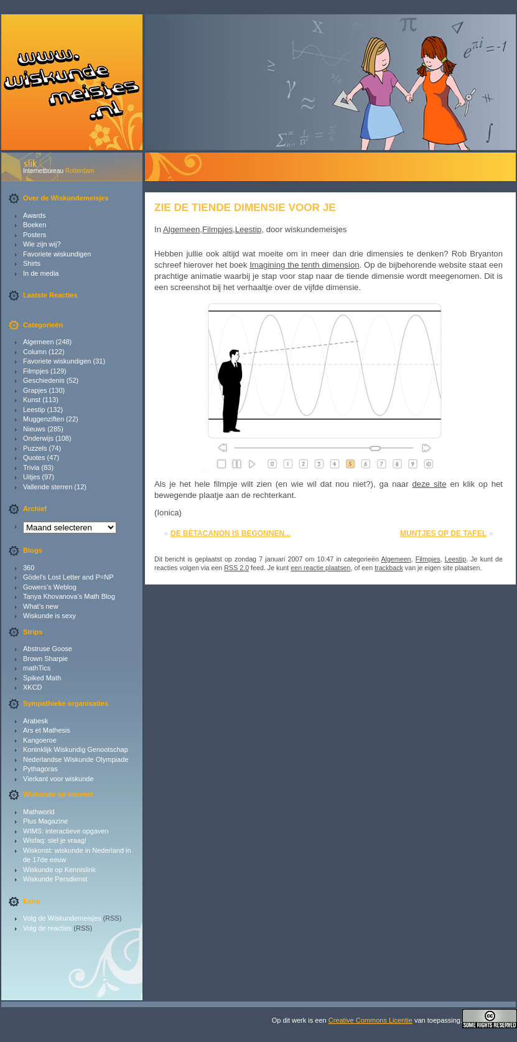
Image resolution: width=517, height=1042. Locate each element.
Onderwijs (38, 438)
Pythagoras (40, 768)
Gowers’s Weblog (50, 587)
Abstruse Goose (47, 648)
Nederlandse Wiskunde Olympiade (75, 759)
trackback (389, 567)
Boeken (34, 224)
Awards (34, 215)
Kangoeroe (40, 740)
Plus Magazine (45, 821)
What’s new (40, 606)
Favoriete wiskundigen (57, 254)
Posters (34, 234)
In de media (40, 273)
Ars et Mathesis (46, 730)
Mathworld (39, 811)
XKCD (32, 687)
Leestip (34, 409)
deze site (429, 484)
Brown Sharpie (45, 658)
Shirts (31, 263)
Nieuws (34, 429)
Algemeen (38, 341)
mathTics (36, 668)
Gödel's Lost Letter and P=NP (68, 577)
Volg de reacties (47, 928)
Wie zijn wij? (42, 244)
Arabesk (35, 721)
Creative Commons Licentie (370, 1020)
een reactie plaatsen (320, 567)
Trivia (31, 467)
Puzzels (35, 448)
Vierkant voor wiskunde (58, 778)
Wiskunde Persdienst (55, 879)
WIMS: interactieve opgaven (66, 831)
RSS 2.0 (236, 567)
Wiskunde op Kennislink (59, 869)
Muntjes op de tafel (443, 533)
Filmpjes (36, 371)
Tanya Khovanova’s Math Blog (69, 596)
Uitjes (31, 477)
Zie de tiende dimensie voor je (245, 207)
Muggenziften (43, 419)
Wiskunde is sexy (49, 615)
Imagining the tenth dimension (304, 265)
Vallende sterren (47, 486)
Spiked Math (42, 678)
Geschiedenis (44, 380)
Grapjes (35, 390)
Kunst (31, 399)
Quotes (34, 457)
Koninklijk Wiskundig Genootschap (75, 749)
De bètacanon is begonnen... (230, 533)
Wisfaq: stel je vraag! (54, 840)
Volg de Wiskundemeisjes (62, 918)
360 (28, 567)
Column (35, 351)
